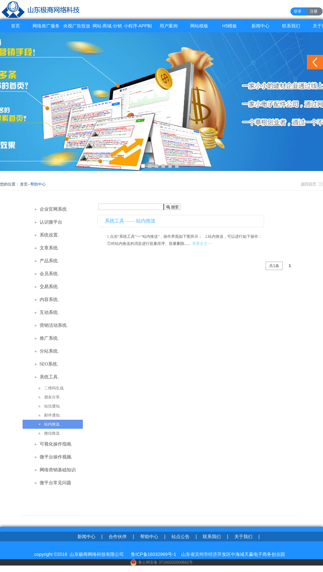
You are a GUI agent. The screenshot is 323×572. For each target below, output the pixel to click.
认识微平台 (51, 222)
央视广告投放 (76, 25)
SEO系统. (49, 364)
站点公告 (180, 536)
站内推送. (52, 424)
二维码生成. (54, 388)
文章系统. (49, 248)
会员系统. (49, 273)
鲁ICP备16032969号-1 (153, 554)
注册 (314, 11)
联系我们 (291, 25)
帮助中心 (38, 184)
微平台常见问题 (55, 482)
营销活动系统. (54, 325)
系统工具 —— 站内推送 (130, 221)
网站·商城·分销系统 (107, 27)
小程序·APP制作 (138, 27)
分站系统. (49, 351)
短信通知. (52, 406)
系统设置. (49, 235)
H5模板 (229, 25)
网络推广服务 (46, 25)
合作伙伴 (118, 536)
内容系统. (49, 299)
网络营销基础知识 (58, 469)
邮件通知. (52, 415)
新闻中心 (260, 25)
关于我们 (243, 536)
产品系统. (49, 260)
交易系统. (49, 286)
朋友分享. (52, 397)
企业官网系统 (53, 209)
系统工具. (49, 377)
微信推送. (52, 433)
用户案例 (169, 25)
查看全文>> (202, 243)
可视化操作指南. (56, 444)
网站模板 (199, 25)
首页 (15, 25)
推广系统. (49, 338)
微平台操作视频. (56, 457)
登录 (297, 11)
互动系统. (49, 312)
